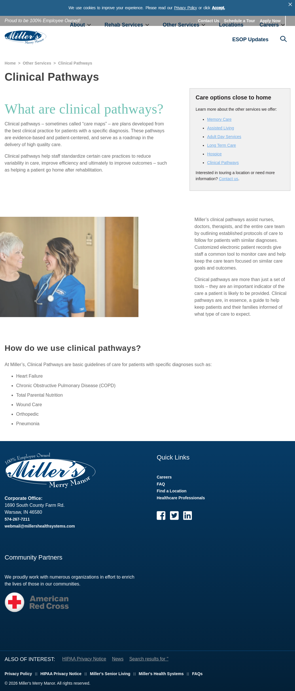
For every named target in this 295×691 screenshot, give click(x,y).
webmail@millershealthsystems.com (40, 526)
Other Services (181, 25)
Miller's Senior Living (110, 673)
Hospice (214, 154)
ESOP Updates (250, 39)
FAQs (197, 673)
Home (10, 63)
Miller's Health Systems (161, 673)
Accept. (218, 7)
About (77, 25)
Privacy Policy (185, 7)
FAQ (161, 484)
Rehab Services (124, 25)
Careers (269, 25)
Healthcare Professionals (181, 498)
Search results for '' (149, 658)
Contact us (228, 178)
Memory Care (219, 119)
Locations (231, 25)
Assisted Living (220, 128)
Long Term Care (221, 145)
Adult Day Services (224, 136)
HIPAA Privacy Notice (84, 658)
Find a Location (171, 491)
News (118, 658)
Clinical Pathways (223, 162)
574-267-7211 (17, 519)
